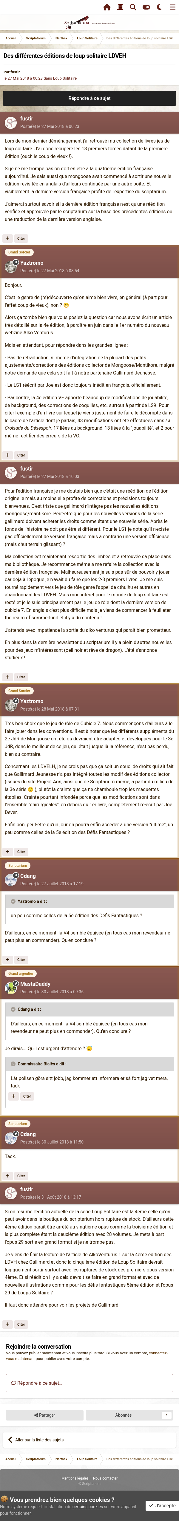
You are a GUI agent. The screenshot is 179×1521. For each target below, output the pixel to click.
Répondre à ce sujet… (36, 1383)
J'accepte (162, 1505)
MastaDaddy (35, 984)
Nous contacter (105, 1478)
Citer (21, 238)
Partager (44, 1415)
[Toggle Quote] (14, 901)
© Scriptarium (89, 1484)
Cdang (28, 876)
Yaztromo (32, 263)
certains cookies (87, 1506)
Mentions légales (75, 1478)
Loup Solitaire (65, 78)
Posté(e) (49, 126)
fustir (15, 72)
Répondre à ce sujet (89, 98)
